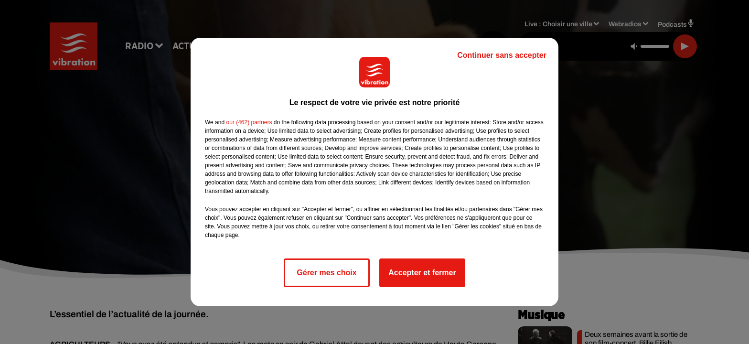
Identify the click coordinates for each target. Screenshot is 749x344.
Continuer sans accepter (501, 55)
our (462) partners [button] (249, 122)
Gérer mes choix (326, 273)
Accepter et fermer (422, 273)
